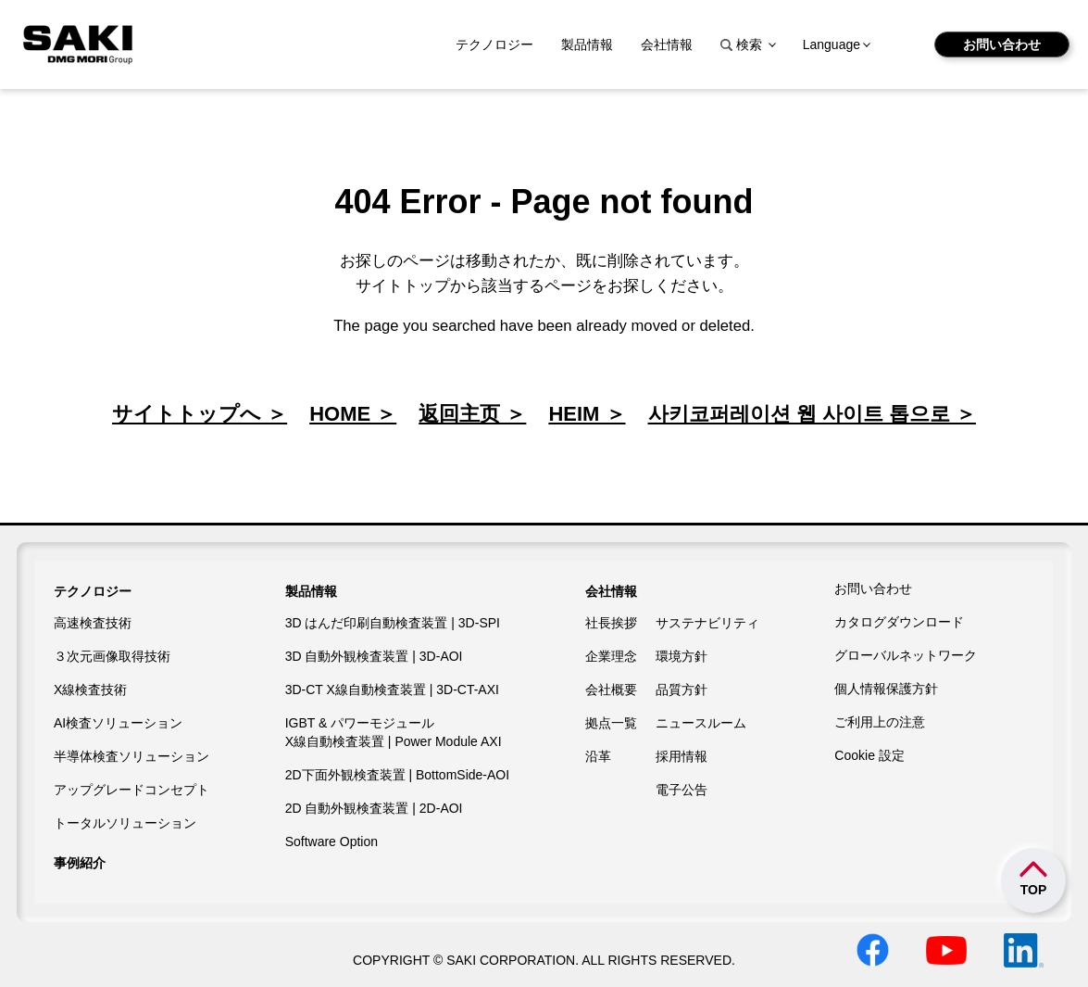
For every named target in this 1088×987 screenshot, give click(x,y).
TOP (1033, 889)
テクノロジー (494, 44)
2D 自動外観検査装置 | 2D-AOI (374, 808)
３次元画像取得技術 (112, 656)
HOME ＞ (352, 413)
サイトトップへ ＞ (199, 413)
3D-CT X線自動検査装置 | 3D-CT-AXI (392, 689)
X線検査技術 (90, 689)
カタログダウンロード (899, 621)
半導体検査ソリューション (131, 756)
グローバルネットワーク (905, 655)
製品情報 (587, 44)
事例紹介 (80, 862)
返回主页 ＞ (472, 413)
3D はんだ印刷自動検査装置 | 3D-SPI (392, 622)
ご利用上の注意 (879, 722)
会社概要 (611, 689)
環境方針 (681, 656)
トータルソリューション (125, 823)
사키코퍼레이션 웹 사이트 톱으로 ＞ (812, 413)
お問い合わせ (1002, 44)
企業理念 (611, 656)
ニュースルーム (701, 722)
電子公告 (681, 789)
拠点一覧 (611, 722)
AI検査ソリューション (118, 722)
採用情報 (681, 756)
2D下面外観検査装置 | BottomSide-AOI (397, 774)
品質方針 (681, 689)
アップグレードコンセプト (131, 789)
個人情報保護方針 (886, 688)
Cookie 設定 (869, 755)
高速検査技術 (92, 622)
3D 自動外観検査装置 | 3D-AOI (374, 656)
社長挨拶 (611, 622)
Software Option (331, 841)
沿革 (598, 756)
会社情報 (667, 44)
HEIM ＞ (586, 413)
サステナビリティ (707, 622)
